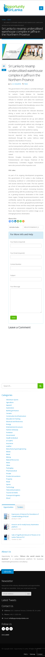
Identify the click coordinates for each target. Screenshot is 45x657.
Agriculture (10, 402)
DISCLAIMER (5, 635)
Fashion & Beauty (12, 430)
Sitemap (32, 654)
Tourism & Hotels (12, 493)
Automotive (10, 408)
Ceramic (9, 413)
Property (9, 479)
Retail (8, 482)
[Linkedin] (15, 221)
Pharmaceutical (11, 471)
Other (8, 465)
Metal (8, 454)
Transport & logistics (13, 495)
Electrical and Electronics (14, 421)
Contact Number (15, 264)
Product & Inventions (13, 476)
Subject (12, 275)
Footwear (9, 432)
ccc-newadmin (16, 84)
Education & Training (13, 419)
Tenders (20, 507)
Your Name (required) (17, 242)
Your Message (15, 286)
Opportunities (8, 507)
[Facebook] (10, 221)
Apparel (9, 405)
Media (8, 452)
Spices (8, 484)
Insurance (9, 443)
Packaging (9, 468)
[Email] (18, 221)
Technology (10, 487)
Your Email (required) (17, 253)
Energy (8, 424)
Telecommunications (13, 490)
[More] (23, 221)
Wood (8, 498)
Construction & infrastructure (16, 416)
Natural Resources (12, 460)
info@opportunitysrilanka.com (19, 618)
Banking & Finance (12, 411)
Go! (28, 594)
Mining (8, 457)
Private (8, 473)
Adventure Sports (12, 400)
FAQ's (26, 654)
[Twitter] (12, 221)
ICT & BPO (9, 441)
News (26, 84)
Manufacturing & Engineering (16, 449)
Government (10, 435)
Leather (9, 446)
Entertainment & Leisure (14, 427)
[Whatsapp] (21, 221)
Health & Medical (12, 438)
